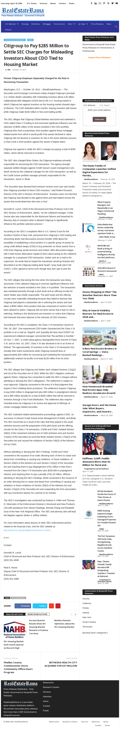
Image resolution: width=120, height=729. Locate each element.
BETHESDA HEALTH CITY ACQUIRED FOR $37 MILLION (61, 664)
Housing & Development (15, 40)
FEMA (101, 529)
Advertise (47, 696)
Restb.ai (102, 261)
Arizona (85, 598)
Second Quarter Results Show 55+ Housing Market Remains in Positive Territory (38, 627)
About (53, 3)
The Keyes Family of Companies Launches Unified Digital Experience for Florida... (99, 170)
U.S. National (11, 24)
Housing (25, 24)
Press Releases (97, 24)
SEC (8, 69)
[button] (114, 26)
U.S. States (32, 3)
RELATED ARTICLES (14, 614)
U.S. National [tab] (89, 105)
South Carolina (89, 622)
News (109, 24)
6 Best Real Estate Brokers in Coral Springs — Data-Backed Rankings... (99, 352)
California (86, 603)
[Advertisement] (82, 12)
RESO (101, 274)
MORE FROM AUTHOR (37, 614)
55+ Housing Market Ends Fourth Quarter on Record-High (14, 644)
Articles (8, 29)
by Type (83, 24)
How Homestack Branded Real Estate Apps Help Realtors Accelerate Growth (98, 390)
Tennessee (87, 627)
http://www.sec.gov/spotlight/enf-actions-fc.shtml (27, 530)
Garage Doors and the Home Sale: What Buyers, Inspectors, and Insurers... (99, 408)
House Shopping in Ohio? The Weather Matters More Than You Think (99, 295)
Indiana (85, 612)
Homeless (35, 24)
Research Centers (51, 687)
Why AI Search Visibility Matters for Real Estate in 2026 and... (97, 313)
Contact (62, 3)
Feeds (71, 3)
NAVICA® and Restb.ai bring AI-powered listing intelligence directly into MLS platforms (106, 251)
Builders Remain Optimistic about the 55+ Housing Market (64, 623)
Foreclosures (59, 24)
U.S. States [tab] (105, 105)
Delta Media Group (107, 237)
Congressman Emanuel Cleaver (105, 580)
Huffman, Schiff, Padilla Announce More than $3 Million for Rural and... (96, 461)
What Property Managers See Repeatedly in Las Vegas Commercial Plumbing (106, 208)
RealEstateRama (91, 179)
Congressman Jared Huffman (96, 469)
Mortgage (47, 24)
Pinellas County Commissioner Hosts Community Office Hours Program (18, 667)
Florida (85, 608)
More (71, 24)
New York (86, 617)
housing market (18, 598)
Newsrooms (48, 682)
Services (43, 3)
